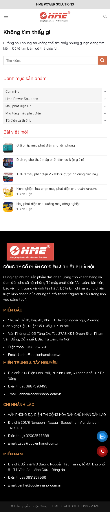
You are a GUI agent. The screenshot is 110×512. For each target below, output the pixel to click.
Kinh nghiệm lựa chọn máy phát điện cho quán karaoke (56, 189)
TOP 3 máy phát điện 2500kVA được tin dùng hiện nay (57, 174)
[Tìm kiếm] (105, 16)
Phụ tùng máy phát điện (23, 113)
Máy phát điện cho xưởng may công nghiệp (48, 204)
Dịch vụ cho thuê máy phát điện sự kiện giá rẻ (50, 160)
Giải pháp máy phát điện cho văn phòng (45, 145)
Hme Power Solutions (22, 99)
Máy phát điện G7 (18, 106)
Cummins (12, 91)
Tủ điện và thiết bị (19, 120)
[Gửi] (102, 60)
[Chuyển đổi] (105, 91)
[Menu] (6, 16)
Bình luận (24, 194)
